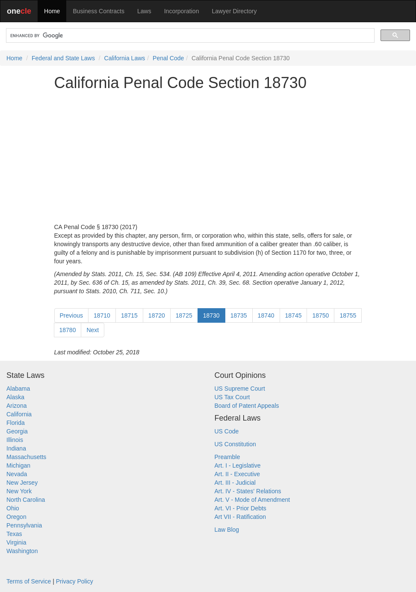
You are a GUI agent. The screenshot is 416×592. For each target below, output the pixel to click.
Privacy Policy (74, 581)
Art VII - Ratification (240, 516)
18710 (102, 315)
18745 (293, 315)
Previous (71, 315)
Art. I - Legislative (238, 465)
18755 (347, 315)
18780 (67, 330)
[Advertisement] (208, 157)
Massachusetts (26, 457)
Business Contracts (98, 11)
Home (52, 11)
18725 (184, 315)
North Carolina (25, 499)
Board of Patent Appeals (247, 405)
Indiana (16, 448)
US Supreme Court (240, 388)
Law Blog (227, 529)
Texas (14, 533)
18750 (320, 315)
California (19, 414)
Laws (144, 11)
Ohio (12, 508)
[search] (189, 36)
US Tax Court (232, 397)
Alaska (15, 397)
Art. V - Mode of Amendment (252, 499)
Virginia (16, 542)
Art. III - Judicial (235, 482)
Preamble (227, 457)
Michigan (18, 465)
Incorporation (181, 11)
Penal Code (168, 58)
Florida (15, 422)
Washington (22, 551)
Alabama (18, 388)
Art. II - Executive (237, 474)
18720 (156, 315)
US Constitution (235, 444)
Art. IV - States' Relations (248, 491)
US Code (227, 431)
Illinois (14, 439)
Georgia (17, 431)
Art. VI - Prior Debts (240, 508)
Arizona (16, 405)
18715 (129, 315)
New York (19, 491)
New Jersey (22, 482)
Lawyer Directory (234, 11)
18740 (266, 315)
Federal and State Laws (63, 58)
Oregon (16, 516)
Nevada (16, 474)
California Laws (124, 58)
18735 (238, 315)
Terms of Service (28, 581)
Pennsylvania (24, 525)
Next (92, 330)
